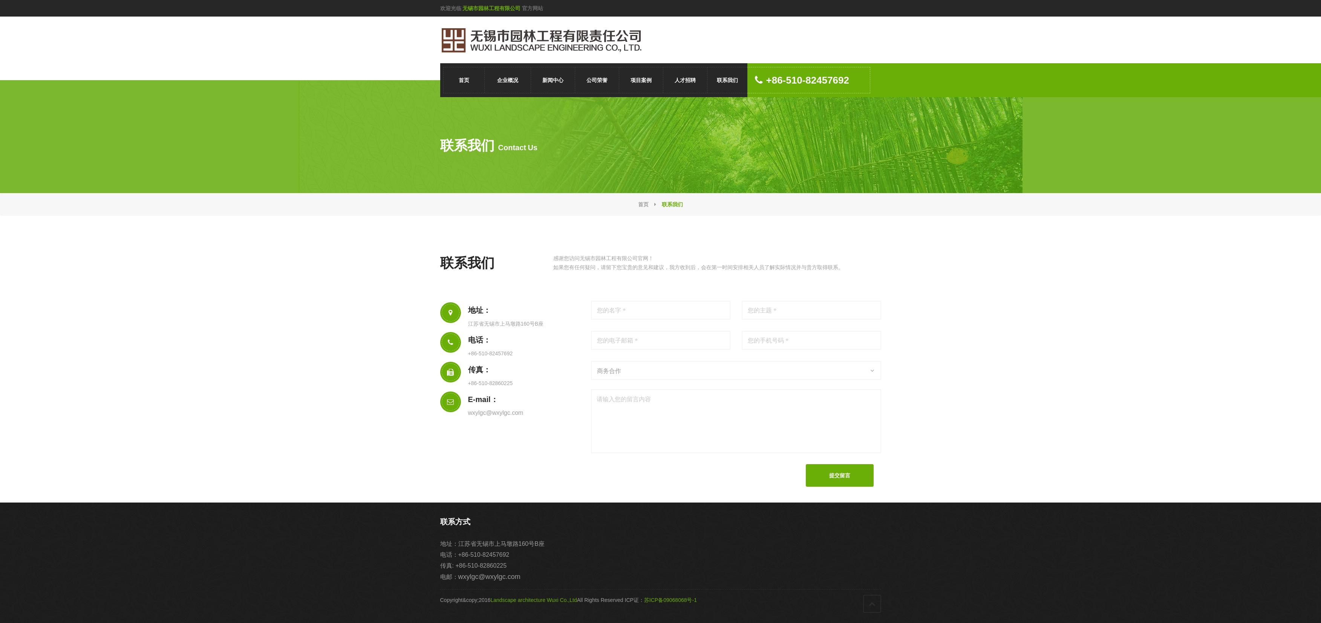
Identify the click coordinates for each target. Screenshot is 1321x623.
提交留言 (839, 475)
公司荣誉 (597, 80)
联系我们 (727, 80)
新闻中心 (552, 80)
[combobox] (736, 370)
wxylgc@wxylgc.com (496, 413)
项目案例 (641, 80)
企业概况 (507, 80)
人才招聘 (685, 80)
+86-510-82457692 (802, 80)
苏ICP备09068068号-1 (670, 600)
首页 (464, 80)
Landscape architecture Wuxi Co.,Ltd (533, 600)
